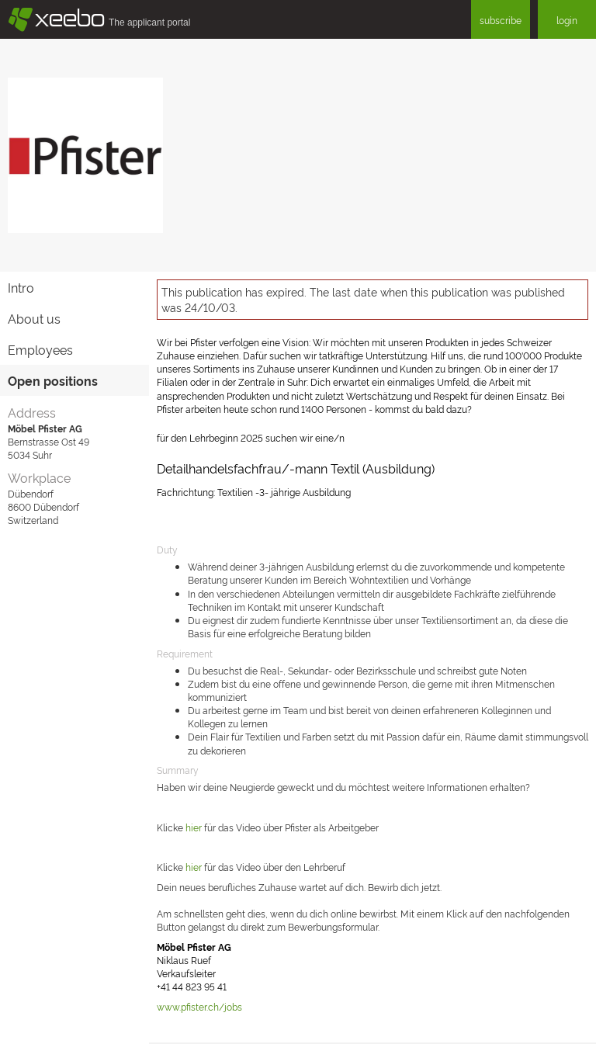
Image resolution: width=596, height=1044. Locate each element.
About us (34, 318)
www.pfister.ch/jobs (199, 1006)
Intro (21, 287)
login (566, 19)
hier (194, 827)
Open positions (53, 380)
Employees (40, 349)
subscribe (501, 19)
